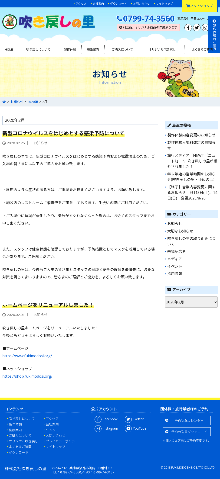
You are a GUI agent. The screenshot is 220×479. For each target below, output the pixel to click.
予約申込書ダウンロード (189, 432)
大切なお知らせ (180, 231)
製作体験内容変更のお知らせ (191, 135)
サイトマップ (164, 4)
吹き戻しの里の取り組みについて (191, 241)
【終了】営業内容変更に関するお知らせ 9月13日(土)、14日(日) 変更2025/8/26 (192, 192)
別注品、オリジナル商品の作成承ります (148, 27)
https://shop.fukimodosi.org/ (27, 376)
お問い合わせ (141, 4)
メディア (174, 258)
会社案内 (98, 4)
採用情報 (174, 273)
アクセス (81, 4)
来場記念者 (176, 251)
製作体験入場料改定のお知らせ (191, 145)
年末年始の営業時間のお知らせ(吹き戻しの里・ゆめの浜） (192, 176)
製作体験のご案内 (214, 34)
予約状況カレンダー (189, 420)
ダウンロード (118, 4)
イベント (174, 266)
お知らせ (16, 102)
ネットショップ (199, 5)
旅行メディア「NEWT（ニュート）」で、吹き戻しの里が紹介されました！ (192, 161)
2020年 (32, 102)
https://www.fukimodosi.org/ (27, 355)
